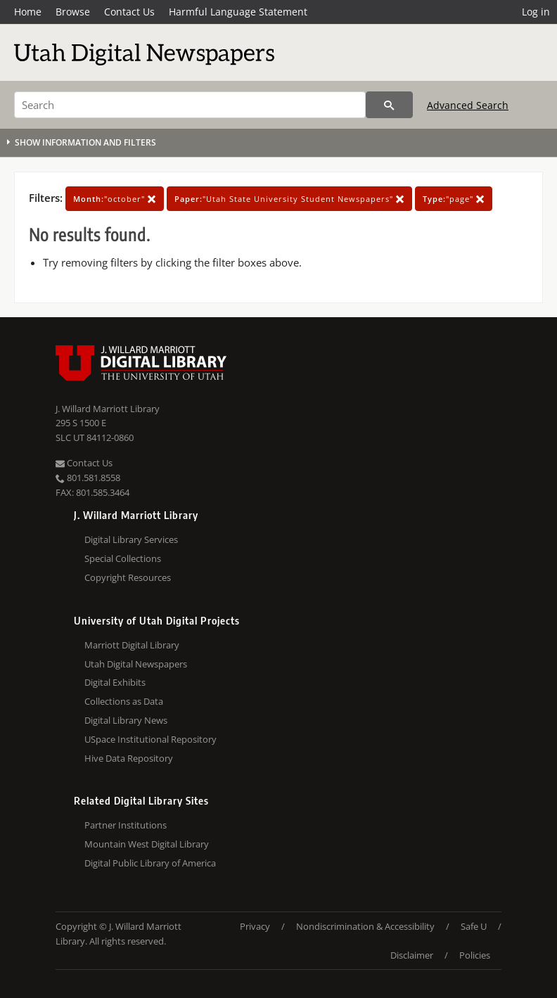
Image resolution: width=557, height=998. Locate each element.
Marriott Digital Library (131, 645)
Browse (73, 11)
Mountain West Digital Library (146, 844)
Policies (474, 955)
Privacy (255, 926)
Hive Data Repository (128, 758)
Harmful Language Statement (238, 11)
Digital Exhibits (115, 682)
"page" (454, 198)
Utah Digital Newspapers (135, 664)
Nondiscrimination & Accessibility (365, 926)
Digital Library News (125, 720)
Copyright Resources (127, 577)
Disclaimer (411, 955)
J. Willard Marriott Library (108, 408)
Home (27, 11)
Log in (536, 11)
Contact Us (129, 11)
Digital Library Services (131, 539)
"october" (114, 198)
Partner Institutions (125, 825)
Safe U (474, 926)
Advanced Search (467, 105)
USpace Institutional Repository (150, 739)
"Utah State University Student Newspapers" (289, 198)
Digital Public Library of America (150, 863)
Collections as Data (123, 701)
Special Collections (122, 558)
